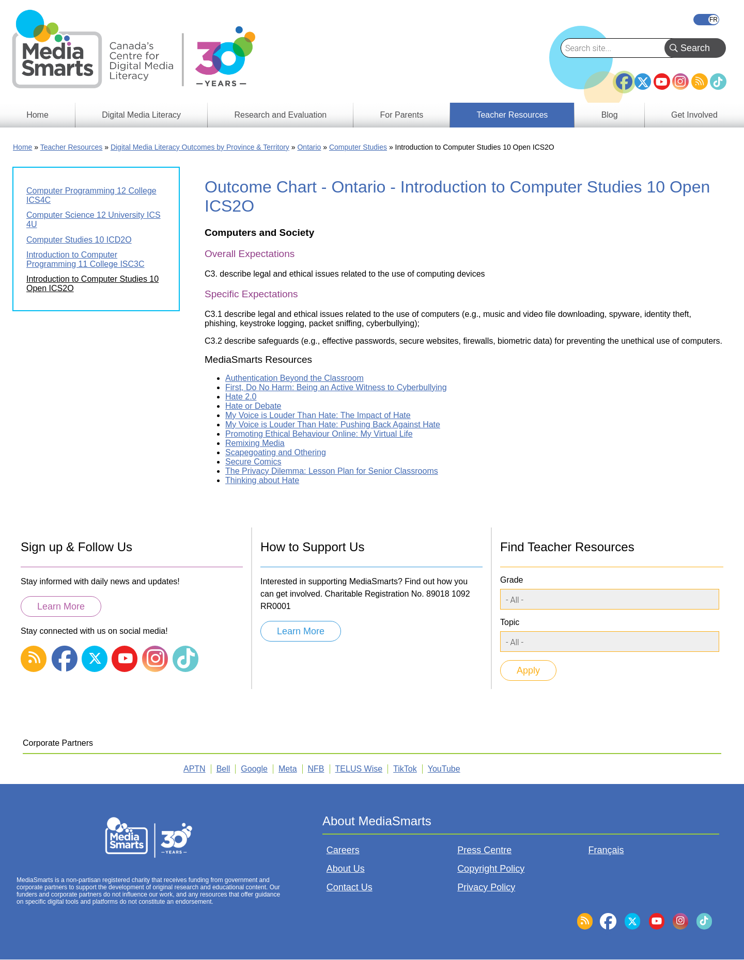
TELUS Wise (359, 768)
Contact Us (350, 887)
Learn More (61, 606)
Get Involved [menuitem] (694, 114)
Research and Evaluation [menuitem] (280, 114)
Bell (223, 768)
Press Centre (484, 850)
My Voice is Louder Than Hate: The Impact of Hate (318, 415)
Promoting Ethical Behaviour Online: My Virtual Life (319, 433)
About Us (346, 868)
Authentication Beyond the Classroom (294, 378)
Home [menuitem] (37, 114)
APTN (194, 768)
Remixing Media (255, 443)
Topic (509, 622)
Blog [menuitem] (609, 114)
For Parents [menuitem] (402, 114)
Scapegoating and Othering (275, 452)
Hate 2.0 (240, 396)
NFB (316, 768)
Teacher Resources (71, 147)
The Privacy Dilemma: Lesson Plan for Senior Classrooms (331, 471)
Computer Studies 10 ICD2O (79, 239)
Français (706, 19)
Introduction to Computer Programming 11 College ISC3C (85, 259)
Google (254, 768)
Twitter (642, 81)
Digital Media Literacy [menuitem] (141, 114)
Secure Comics (253, 461)
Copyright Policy (490, 868)
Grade (511, 579)
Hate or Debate (253, 406)
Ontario (309, 147)
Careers (343, 850)
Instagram (680, 81)
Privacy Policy (486, 887)
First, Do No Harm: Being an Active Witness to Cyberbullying (336, 387)
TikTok (718, 81)
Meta (287, 768)
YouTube (662, 81)
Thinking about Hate (262, 480)
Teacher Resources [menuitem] (512, 114)
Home (22, 147)
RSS (699, 81)
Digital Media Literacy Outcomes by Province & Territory (200, 147)
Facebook (624, 77)
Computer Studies (358, 147)
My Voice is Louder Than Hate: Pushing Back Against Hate (332, 424)
